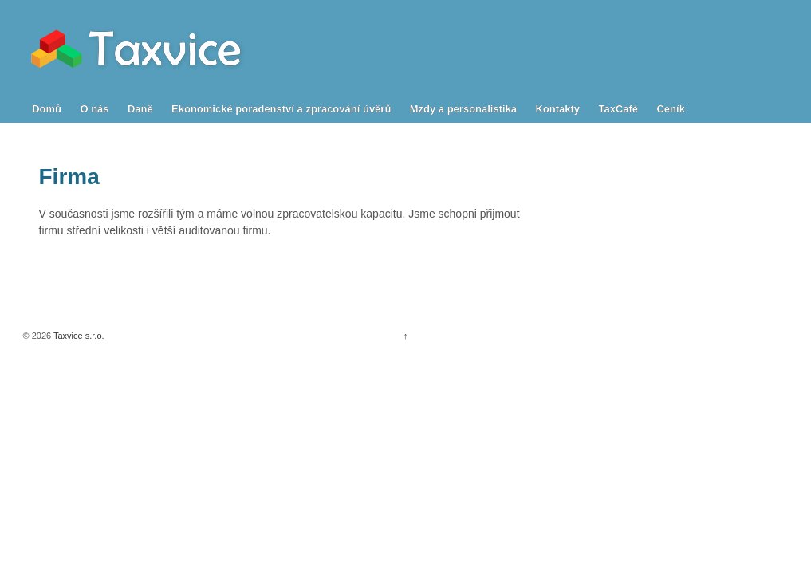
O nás (94, 109)
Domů (46, 109)
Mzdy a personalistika (463, 109)
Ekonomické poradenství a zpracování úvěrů (281, 109)
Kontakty (557, 109)
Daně (140, 109)
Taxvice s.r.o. (77, 335)
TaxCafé (618, 109)
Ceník (670, 109)
